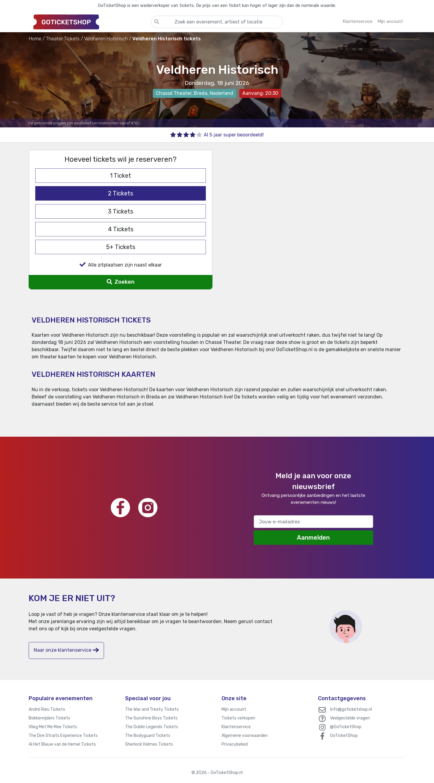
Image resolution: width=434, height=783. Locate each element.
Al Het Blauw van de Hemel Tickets (62, 744)
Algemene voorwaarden (245, 735)
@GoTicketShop (345, 726)
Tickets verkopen (238, 718)
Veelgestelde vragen (350, 718)
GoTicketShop (344, 735)
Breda (200, 93)
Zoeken (120, 282)
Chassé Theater (173, 93)
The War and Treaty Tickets (152, 709)
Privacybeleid (235, 744)
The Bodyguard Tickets (147, 735)
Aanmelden (313, 537)
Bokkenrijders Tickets (49, 718)
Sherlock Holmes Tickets (149, 744)
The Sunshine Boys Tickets (151, 718)
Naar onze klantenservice (66, 650)
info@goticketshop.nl (351, 709)
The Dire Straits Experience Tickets (63, 735)
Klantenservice (236, 726)
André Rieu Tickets (47, 709)
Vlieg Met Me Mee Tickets (53, 726)
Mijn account (234, 709)
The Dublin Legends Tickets (151, 726)
